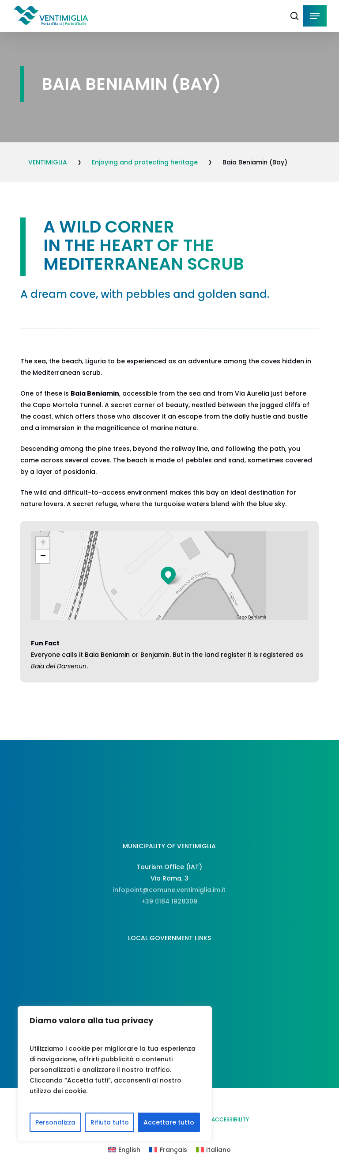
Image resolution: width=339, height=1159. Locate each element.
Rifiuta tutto (109, 1122)
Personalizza (55, 1122)
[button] (315, 15)
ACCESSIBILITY (230, 1119)
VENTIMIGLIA (47, 162)
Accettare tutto (168, 1122)
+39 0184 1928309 (169, 901)
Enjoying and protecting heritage (145, 162)
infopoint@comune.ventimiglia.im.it (169, 889)
